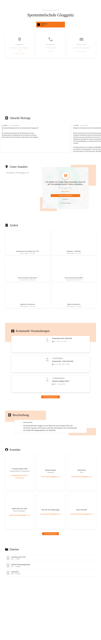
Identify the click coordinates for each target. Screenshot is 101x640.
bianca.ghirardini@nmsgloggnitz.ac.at (81, 534)
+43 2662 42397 (19, 498)
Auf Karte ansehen (19, 53)
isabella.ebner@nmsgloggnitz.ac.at (19, 535)
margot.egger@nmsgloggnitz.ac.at (50, 534)
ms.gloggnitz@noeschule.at (19, 496)
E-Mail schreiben (81, 51)
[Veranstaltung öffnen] (50, 348)
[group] (50, 138)
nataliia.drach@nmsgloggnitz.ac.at (81, 497)
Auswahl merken (65, 203)
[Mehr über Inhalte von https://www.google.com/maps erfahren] (65, 191)
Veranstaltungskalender (51, 401)
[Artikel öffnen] (27, 243)
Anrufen (50, 51)
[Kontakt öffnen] (19, 490)
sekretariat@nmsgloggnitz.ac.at (50, 497)
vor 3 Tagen (4, 125)
